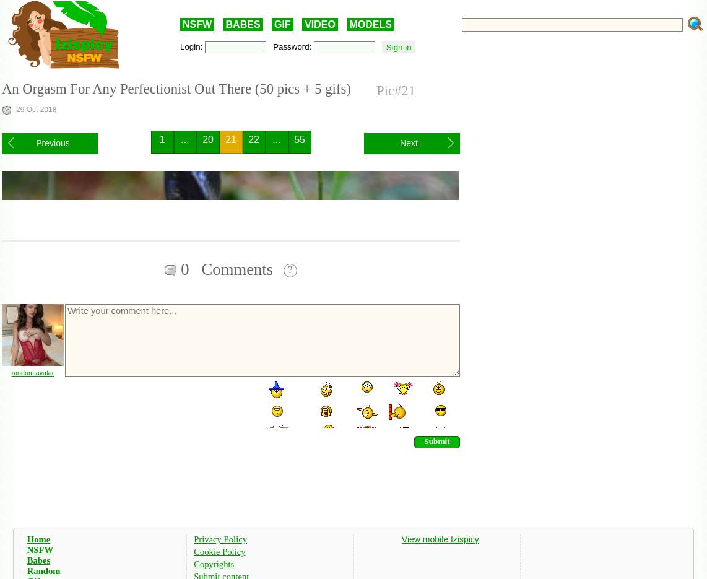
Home (38, 539)
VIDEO (320, 24)
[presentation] (158, 404)
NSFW (197, 24)
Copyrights (214, 564)
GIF (282, 24)
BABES (243, 24)
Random (44, 571)
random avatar (33, 373)
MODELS (370, 24)
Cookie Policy (219, 552)
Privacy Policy (220, 539)
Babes (38, 560)
